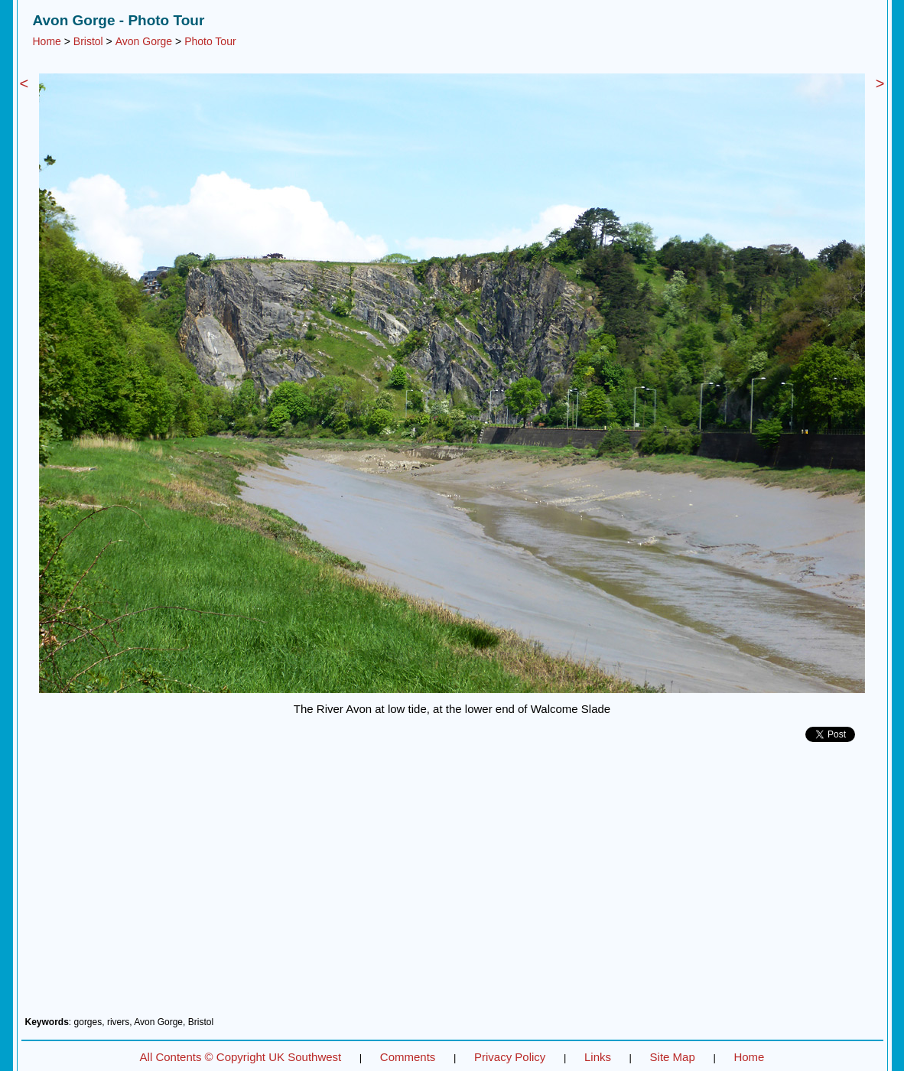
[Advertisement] (452, 885)
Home (47, 41)
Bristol (88, 41)
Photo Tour (210, 41)
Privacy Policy (509, 1056)
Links (597, 1056)
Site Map (672, 1056)
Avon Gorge (143, 41)
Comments (408, 1056)
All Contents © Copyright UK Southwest (241, 1056)
